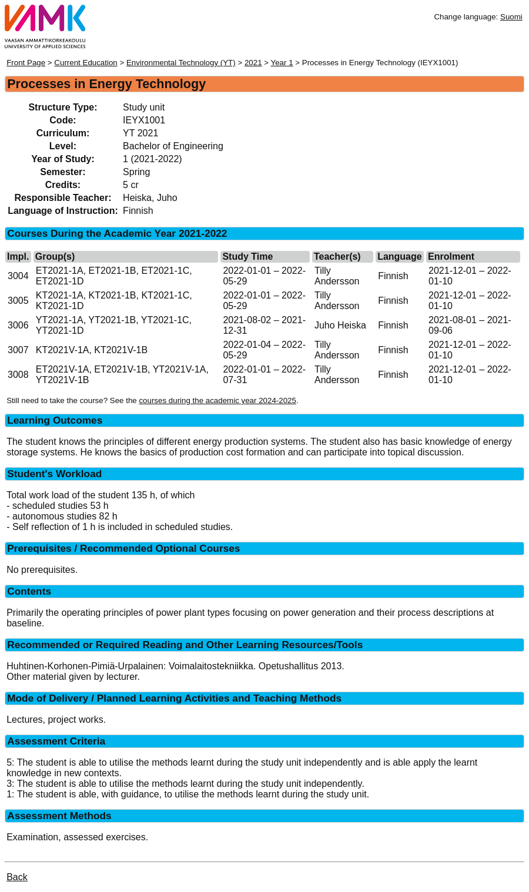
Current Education (85, 62)
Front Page (25, 62)
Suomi (511, 16)
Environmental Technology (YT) (181, 62)
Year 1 (282, 62)
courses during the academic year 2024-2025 (217, 400)
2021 (253, 62)
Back (17, 877)
